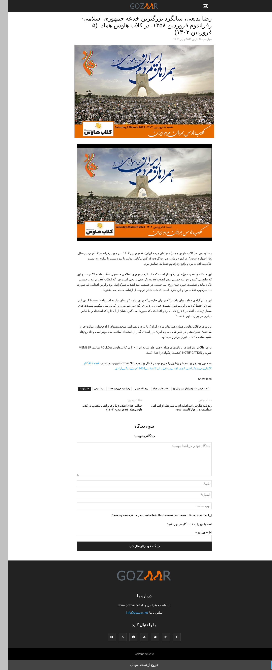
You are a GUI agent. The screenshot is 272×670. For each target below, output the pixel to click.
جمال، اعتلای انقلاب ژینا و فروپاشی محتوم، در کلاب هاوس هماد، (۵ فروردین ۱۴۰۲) (104, 407)
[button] (198, 6)
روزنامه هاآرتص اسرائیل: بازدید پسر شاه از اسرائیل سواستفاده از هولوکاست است (173, 407)
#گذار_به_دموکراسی (190, 368)
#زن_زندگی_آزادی (118, 368)
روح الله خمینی (133, 388)
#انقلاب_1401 (139, 368)
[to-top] (267, 663)
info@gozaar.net (129, 612)
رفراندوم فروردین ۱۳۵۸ (110, 388)
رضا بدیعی (90, 388)
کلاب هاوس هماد (152, 388)
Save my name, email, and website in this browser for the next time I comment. (152, 515)
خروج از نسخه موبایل (136, 665)
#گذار (78, 363)
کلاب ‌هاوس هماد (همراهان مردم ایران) (182, 388)
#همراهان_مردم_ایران (163, 368)
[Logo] (136, 583)
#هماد (87, 363)
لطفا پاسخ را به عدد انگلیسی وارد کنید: (181, 524)
